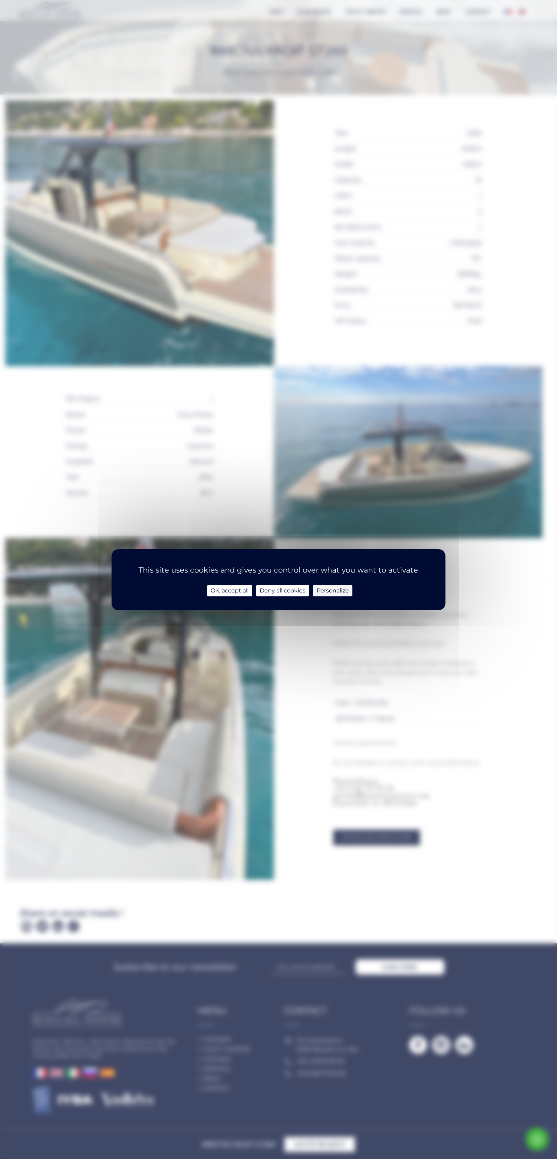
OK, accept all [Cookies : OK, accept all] (230, 590)
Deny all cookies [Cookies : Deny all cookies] (282, 590)
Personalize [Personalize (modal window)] (333, 590)
